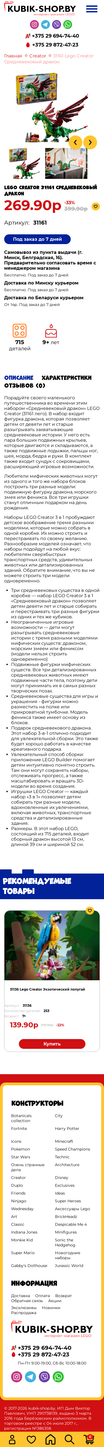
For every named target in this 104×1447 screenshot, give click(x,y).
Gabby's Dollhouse (29, 1265)
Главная (13, 56)
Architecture (67, 1164)
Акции (55, 1300)
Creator (37, 56)
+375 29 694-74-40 (55, 36)
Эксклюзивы (24, 1307)
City (59, 1115)
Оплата (42, 1295)
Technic (62, 1156)
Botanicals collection (21, 1118)
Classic (17, 1224)
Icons (16, 1141)
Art (14, 1216)
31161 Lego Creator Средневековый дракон (48, 58)
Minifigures (66, 1232)
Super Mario (23, 1252)
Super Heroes (68, 1200)
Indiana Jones (24, 1232)
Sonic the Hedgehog (65, 1242)
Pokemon (20, 1149)
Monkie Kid (22, 1239)
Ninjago (18, 1200)
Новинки (51, 1307)
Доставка (20, 1295)
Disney (61, 1177)
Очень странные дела (28, 1167)
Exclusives (65, 1185)
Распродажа (23, 1312)
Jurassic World (69, 1265)
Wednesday (22, 1208)
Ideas (60, 1193)
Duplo (17, 1185)
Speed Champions (72, 1149)
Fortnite (19, 1128)
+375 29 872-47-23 (55, 45)
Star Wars (20, 1156)
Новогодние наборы (67, 1255)
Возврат (63, 1295)
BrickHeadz (66, 1216)
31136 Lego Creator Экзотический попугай (47, 989)
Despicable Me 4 (71, 1224)
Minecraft (64, 1141)
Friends (18, 1193)
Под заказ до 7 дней (37, 239)
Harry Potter (67, 1128)
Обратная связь (27, 1300)
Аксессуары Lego (72, 1208)
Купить (52, 1044)
